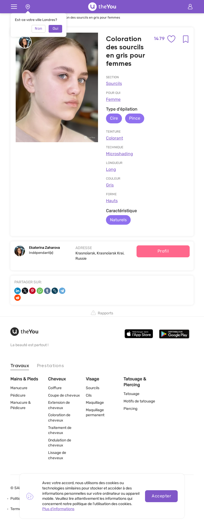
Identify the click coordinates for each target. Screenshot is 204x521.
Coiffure (55, 388)
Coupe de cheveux (64, 395)
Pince (134, 118)
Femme (113, 99)
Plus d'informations (58, 509)
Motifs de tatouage (139, 401)
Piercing (130, 408)
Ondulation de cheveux (59, 443)
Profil (163, 251)
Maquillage (95, 402)
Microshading (119, 153)
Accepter (161, 495)
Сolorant (114, 138)
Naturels (118, 219)
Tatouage (131, 394)
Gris (110, 185)
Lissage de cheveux (57, 455)
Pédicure (18, 395)
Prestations (50, 365)
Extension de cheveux (59, 405)
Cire (114, 118)
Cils (89, 395)
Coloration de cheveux (59, 418)
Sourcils (114, 83)
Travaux (19, 365)
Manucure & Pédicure (20, 405)
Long (111, 169)
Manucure (18, 388)
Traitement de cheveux (59, 430)
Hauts (112, 200)
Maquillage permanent (95, 413)
